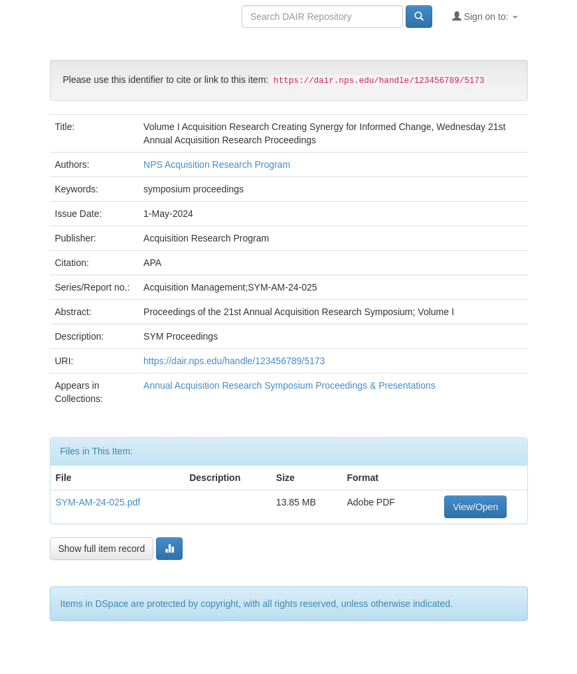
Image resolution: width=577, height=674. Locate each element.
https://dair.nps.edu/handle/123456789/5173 (234, 361)
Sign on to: (485, 16)
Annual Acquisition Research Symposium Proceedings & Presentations (289, 385)
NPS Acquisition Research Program (216, 164)
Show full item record (101, 548)
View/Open (475, 507)
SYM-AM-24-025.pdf (98, 502)
